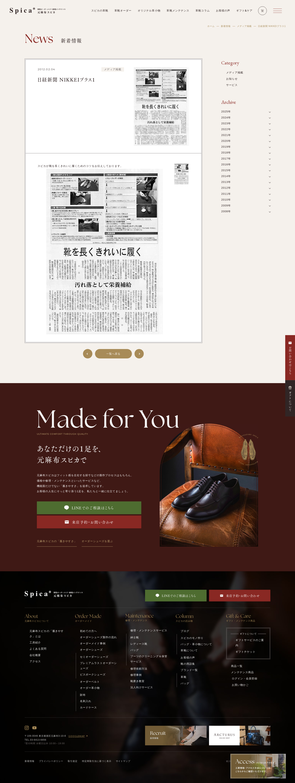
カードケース (88, 707)
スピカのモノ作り (192, 637)
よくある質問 (38, 648)
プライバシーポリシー (51, 761)
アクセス (35, 661)
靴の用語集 (188, 663)
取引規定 (73, 761)
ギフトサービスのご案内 (250, 643)
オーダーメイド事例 (93, 643)
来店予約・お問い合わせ (89, 522)
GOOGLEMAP (78, 736)
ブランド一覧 (189, 669)
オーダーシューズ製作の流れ (98, 637)
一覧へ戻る (113, 353)
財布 (83, 694)
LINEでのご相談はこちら (89, 508)
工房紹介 (35, 642)
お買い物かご (240, 684)
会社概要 (35, 655)
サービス (232, 84)
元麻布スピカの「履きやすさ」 (57, 541)
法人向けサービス (141, 687)
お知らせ (232, 78)
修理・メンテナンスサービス (148, 630)
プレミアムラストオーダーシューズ (98, 666)
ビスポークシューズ (93, 674)
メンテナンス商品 (242, 672)
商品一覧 (237, 666)
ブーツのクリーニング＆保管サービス (148, 659)
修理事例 (136, 674)
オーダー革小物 (90, 687)
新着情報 (226, 26)
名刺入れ (85, 701)
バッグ (134, 650)
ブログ (185, 631)
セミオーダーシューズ (94, 656)
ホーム (211, 26)
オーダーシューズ (91, 649)
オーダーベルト (90, 681)
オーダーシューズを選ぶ (97, 541)
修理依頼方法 (139, 668)
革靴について (189, 650)
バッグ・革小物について (196, 644)
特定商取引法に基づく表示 (96, 761)
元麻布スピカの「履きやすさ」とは (47, 633)
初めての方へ (88, 631)
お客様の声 (188, 657)
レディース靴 (139, 643)
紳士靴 (134, 637)
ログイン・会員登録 (244, 678)
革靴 (183, 676)
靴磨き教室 (137, 681)
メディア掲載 (244, 26)
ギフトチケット (245, 651)
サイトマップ (123, 761)
